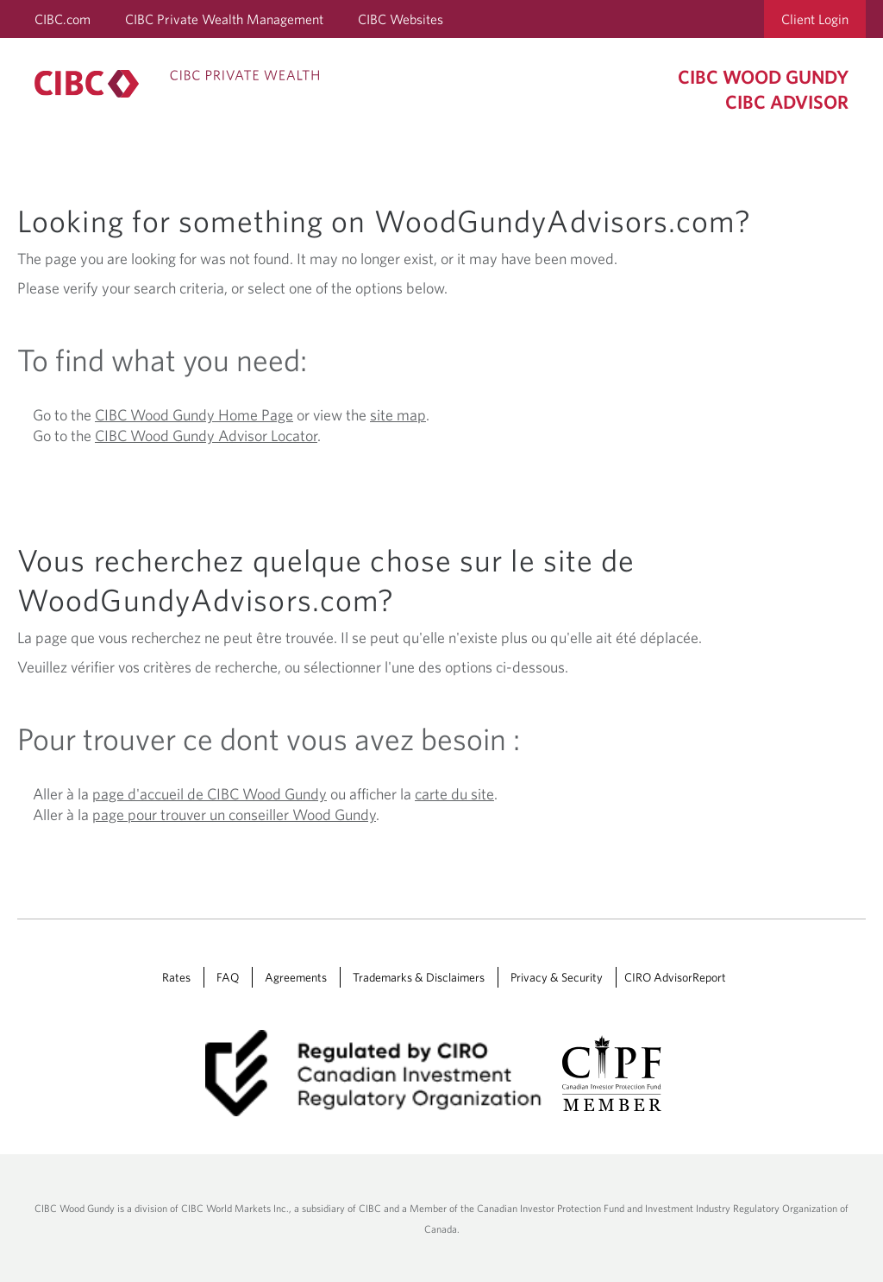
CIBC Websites (400, 19)
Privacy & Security (556, 977)
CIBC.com (62, 19)
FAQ (227, 977)
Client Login (815, 19)
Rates (176, 977)
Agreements (296, 977)
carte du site (454, 794)
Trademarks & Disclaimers (419, 977)
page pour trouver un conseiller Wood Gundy (234, 814)
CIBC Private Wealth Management (224, 19)
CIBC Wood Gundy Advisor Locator (206, 435)
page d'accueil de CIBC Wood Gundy (209, 794)
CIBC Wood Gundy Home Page (194, 415)
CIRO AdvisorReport (675, 977)
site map (398, 415)
